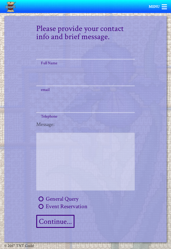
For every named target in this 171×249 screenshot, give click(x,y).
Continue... (55, 221)
